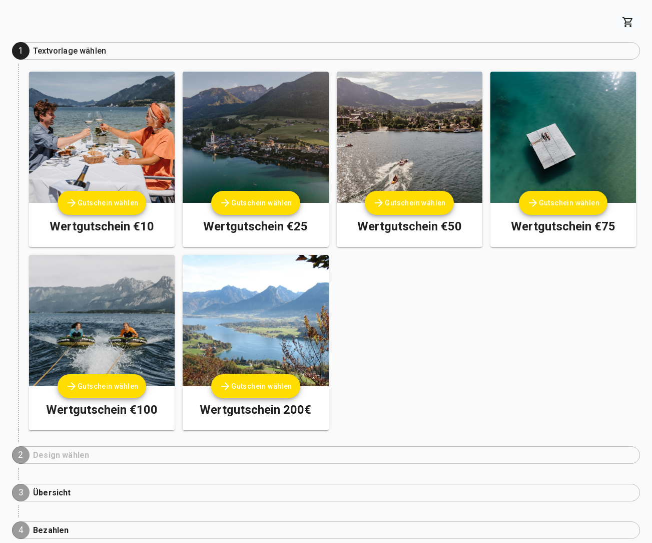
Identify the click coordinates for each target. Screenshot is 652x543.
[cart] (628, 22)
